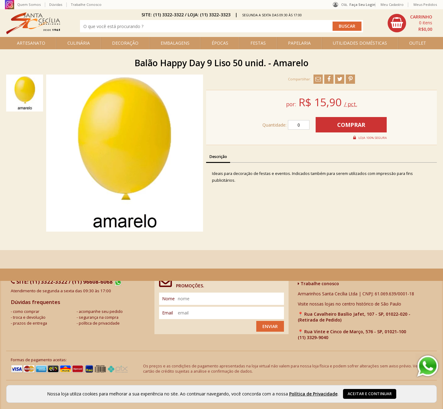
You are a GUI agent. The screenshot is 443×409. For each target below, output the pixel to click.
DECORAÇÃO (125, 43)
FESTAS (258, 43)
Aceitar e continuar (370, 393)
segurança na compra (98, 317)
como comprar (26, 311)
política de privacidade (99, 323)
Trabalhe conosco (318, 283)
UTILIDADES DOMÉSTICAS (360, 43)
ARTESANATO (31, 43)
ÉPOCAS (220, 43)
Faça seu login (362, 4)
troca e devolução (29, 317)
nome (168, 299)
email (167, 313)
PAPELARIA (299, 43)
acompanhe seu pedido (101, 311)
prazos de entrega (30, 323)
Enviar (270, 326)
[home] (33, 32)
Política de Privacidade (313, 394)
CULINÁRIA (78, 43)
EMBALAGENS (175, 43)
